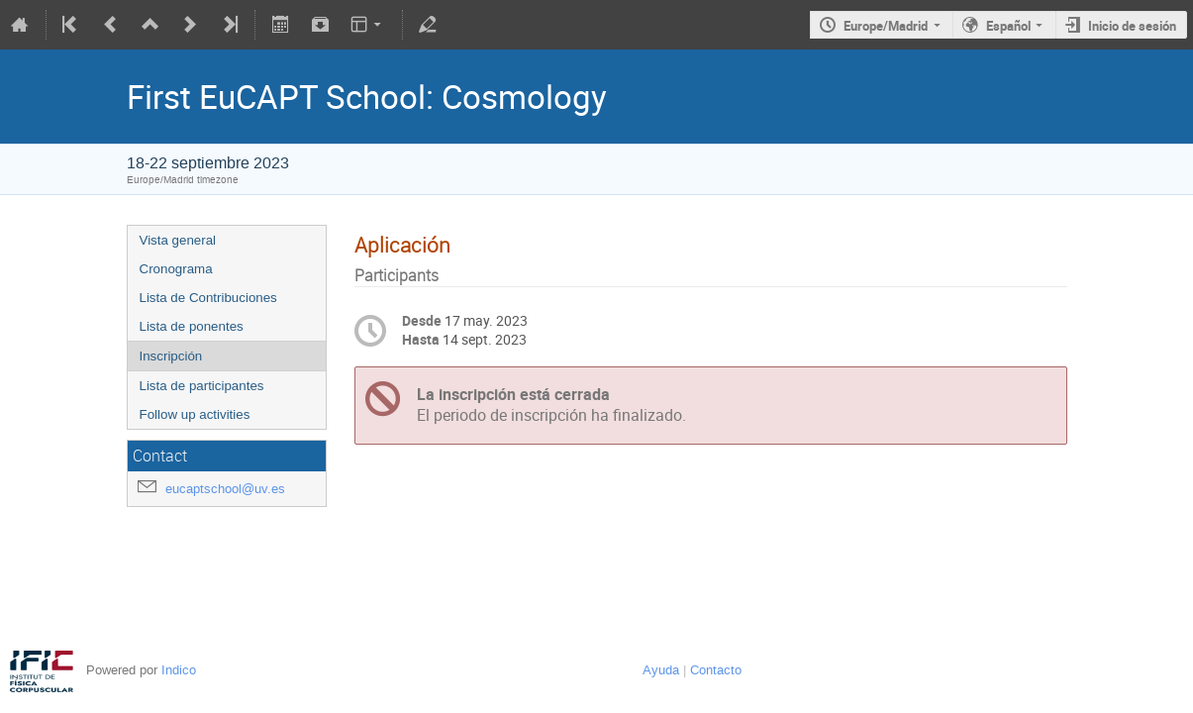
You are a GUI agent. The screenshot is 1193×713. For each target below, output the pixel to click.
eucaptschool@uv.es (225, 488)
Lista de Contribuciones (208, 297)
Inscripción (171, 356)
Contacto (716, 670)
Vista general (178, 240)
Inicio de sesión (1132, 26)
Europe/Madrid (886, 26)
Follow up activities (195, 414)
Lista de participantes (202, 385)
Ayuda (661, 670)
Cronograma (176, 268)
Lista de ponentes (192, 326)
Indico (178, 670)
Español (1008, 26)
